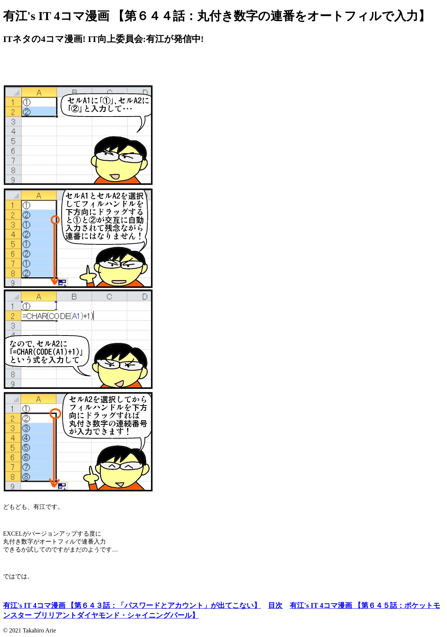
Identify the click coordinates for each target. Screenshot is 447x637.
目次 (275, 605)
